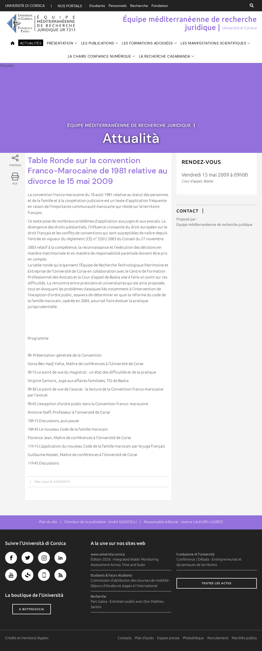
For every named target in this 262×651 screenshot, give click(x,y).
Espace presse (168, 638)
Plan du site (48, 522)
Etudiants (97, 5)
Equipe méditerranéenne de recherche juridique (214, 224)
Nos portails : (72, 6)
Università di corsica (25, 5)
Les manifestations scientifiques (213, 43)
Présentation (60, 43)
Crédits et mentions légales (27, 638)
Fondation (160, 5)
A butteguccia (31, 609)
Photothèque (193, 638)
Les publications (97, 43)
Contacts (125, 638)
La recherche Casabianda (164, 56)
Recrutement (217, 638)
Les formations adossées (147, 43)
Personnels (118, 5)
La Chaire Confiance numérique (99, 56)
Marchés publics (244, 638)
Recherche (139, 5)
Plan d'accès (144, 638)
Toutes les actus (216, 583)
